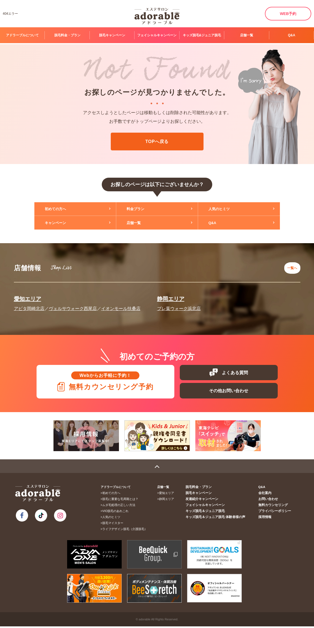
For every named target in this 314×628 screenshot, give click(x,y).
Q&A (291, 35)
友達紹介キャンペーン (208, 500)
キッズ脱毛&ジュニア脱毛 (202, 35)
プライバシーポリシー (276, 512)
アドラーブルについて (22, 35)
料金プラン (139, 209)
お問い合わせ (270, 500)
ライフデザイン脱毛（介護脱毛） (126, 530)
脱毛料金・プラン (67, 35)
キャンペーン (59, 223)
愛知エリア (27, 296)
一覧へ (290, 266)
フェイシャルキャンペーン (157, 35)
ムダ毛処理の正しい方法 (120, 506)
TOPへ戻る (157, 141)
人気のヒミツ (223, 209)
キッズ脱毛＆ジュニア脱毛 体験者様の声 (220, 518)
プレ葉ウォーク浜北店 (179, 305)
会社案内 (267, 494)
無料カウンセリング (274, 506)
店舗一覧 (246, 35)
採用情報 (267, 518)
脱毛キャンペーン (112, 35)
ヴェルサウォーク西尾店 (73, 305)
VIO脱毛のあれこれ (117, 512)
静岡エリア (170, 296)
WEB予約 (288, 13)
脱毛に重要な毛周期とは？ (122, 500)
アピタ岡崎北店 (29, 305)
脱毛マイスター (114, 524)
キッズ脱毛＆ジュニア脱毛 (211, 512)
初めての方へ (59, 209)
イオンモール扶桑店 (120, 305)
